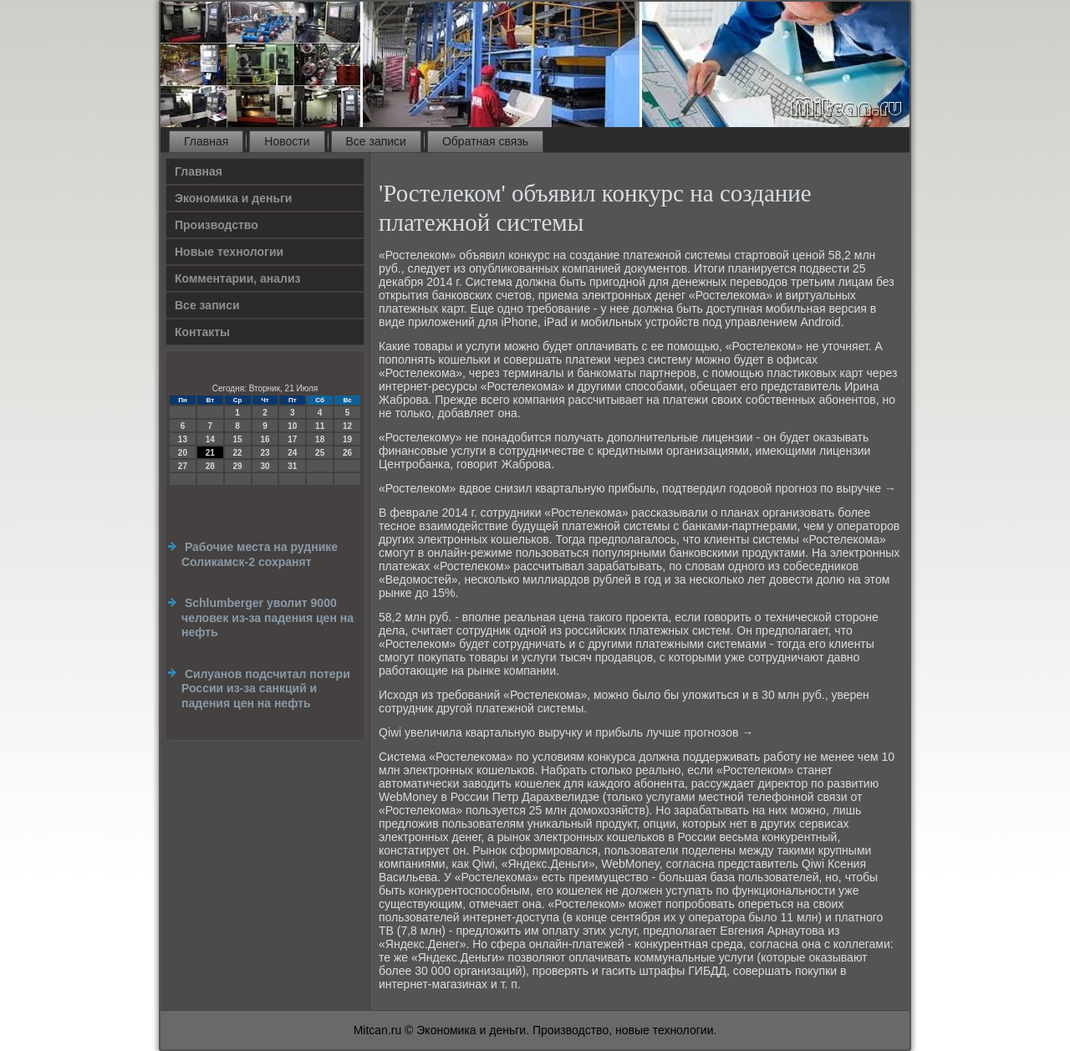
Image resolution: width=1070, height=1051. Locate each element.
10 (292, 426)
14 (210, 439)
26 (347, 452)
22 (237, 452)
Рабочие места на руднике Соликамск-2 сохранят (259, 554)
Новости (286, 141)
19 (347, 439)
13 (182, 439)
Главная (206, 141)
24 (292, 452)
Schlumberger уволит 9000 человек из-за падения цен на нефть (267, 617)
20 (182, 452)
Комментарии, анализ (238, 278)
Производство (216, 225)
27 (182, 466)
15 (237, 439)
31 (292, 466)
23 (264, 452)
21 (210, 452)
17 (292, 439)
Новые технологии (229, 251)
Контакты (202, 332)
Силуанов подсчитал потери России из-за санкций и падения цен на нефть (265, 688)
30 (264, 466)
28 (210, 466)
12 (347, 426)
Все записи (376, 141)
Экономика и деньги (233, 198)
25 (319, 452)
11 (319, 426)
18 (319, 439)
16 (264, 439)
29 (237, 466)
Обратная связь (485, 141)
